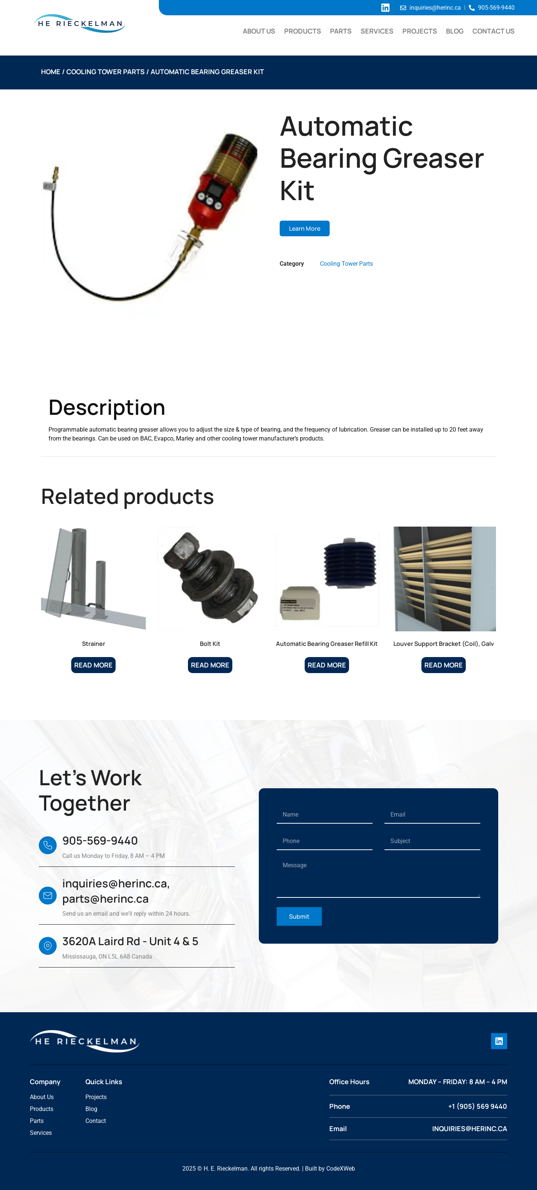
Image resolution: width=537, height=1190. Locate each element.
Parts (341, 30)
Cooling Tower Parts (105, 71)
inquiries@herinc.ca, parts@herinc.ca (116, 891)
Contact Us (493, 30)
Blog (455, 30)
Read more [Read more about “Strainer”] (93, 664)
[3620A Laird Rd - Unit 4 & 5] (48, 946)
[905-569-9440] (48, 845)
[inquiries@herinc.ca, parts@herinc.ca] (48, 896)
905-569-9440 (100, 840)
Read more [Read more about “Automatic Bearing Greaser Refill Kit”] (327, 664)
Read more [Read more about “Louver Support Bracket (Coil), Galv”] (443, 664)
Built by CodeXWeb (330, 1168)
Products (302, 30)
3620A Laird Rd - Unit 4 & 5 (130, 941)
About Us (259, 30)
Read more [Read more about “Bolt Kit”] (210, 664)
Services (377, 30)
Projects (419, 30)
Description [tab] (76, 376)
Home (50, 71)
